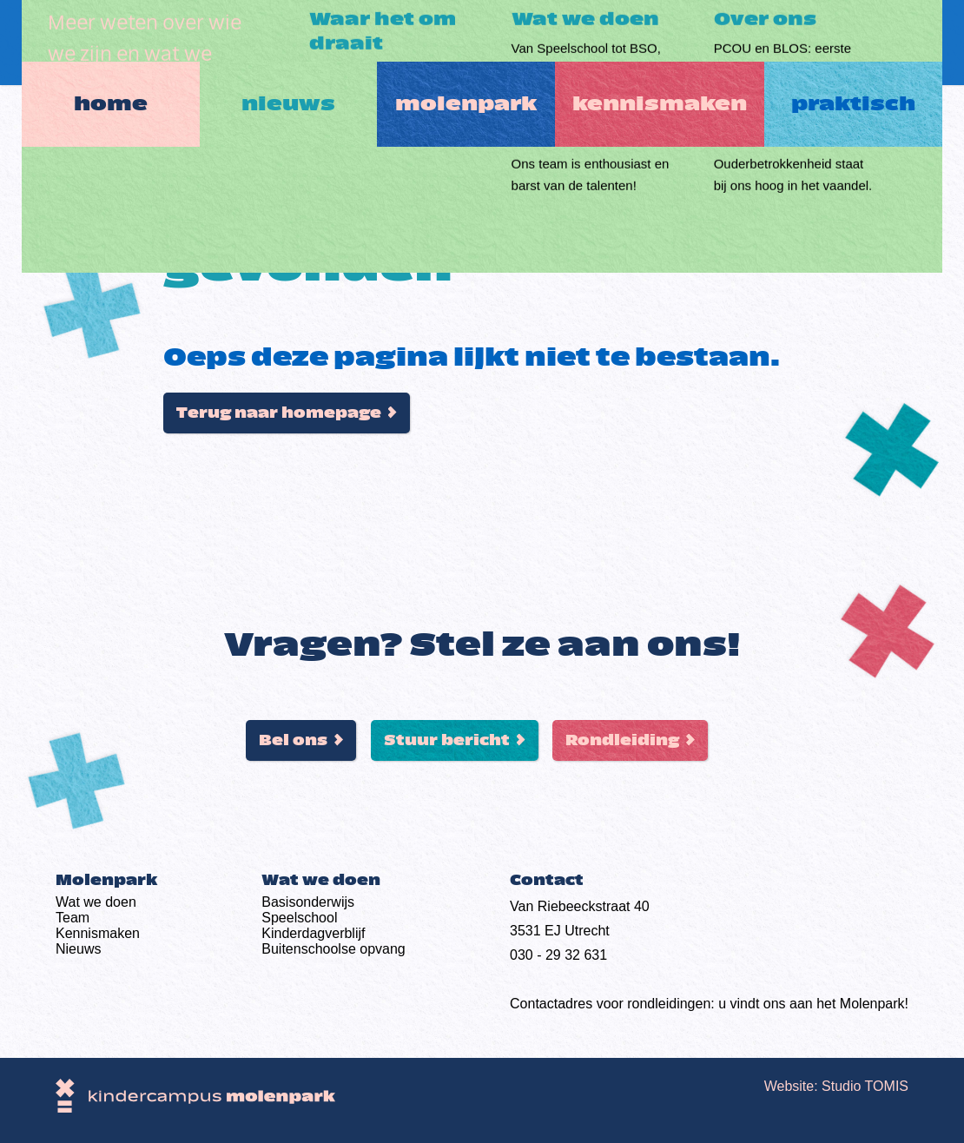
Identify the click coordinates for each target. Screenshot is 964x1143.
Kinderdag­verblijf (313, 933)
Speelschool (299, 917)
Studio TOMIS (865, 1086)
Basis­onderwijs (307, 902)
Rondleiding (622, 740)
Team (72, 917)
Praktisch (870, 42)
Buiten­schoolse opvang (333, 948)
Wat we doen (96, 902)
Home (94, 42)
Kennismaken (671, 42)
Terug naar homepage (278, 413)
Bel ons (293, 740)
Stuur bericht (447, 740)
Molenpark (472, 42)
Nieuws (283, 42)
